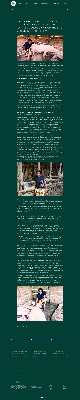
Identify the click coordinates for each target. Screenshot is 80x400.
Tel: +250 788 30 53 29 (34, 385)
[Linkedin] (45, 397)
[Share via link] (26, 326)
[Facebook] (40, 397)
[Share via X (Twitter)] (20, 326)
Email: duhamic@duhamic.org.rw (36, 387)
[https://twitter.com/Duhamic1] (38, 397)
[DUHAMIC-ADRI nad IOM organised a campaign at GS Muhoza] (40, 344)
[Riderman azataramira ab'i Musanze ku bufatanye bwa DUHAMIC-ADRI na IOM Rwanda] (20, 344)
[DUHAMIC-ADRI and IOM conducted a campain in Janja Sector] (60, 344)
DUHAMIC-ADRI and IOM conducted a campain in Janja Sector (59, 352)
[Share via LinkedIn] (23, 326)
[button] (35, 3)
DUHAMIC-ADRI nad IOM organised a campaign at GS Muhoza (39, 352)
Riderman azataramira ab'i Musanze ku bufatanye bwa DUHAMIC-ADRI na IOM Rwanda (19, 352)
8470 (35, 386)
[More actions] (62, 18)
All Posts (12, 9)
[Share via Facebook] (17, 326)
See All (67, 336)
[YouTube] (42, 397)
